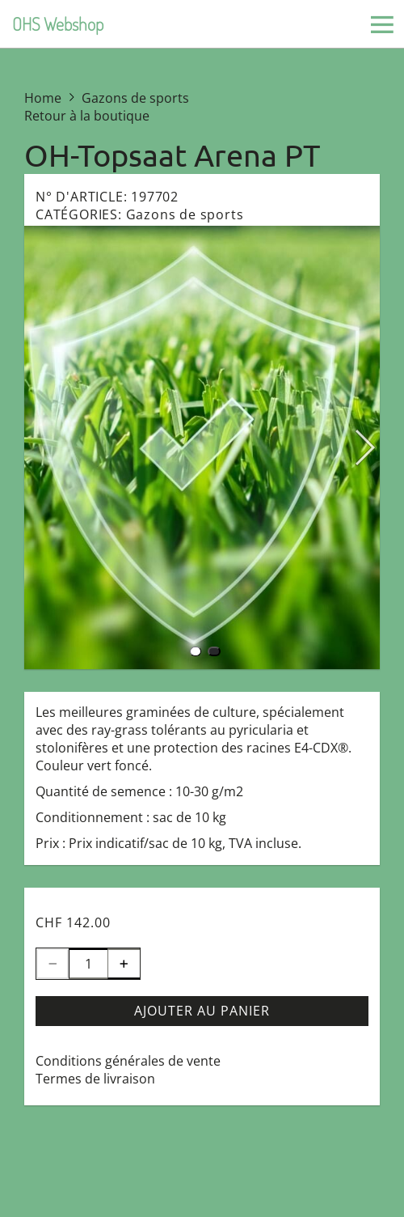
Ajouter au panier (202, 1011)
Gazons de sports (185, 214)
